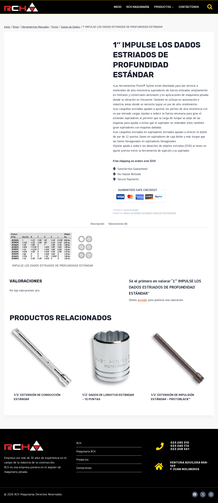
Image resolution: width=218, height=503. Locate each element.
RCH (78, 443)
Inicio (117, 7)
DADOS (126, 213)
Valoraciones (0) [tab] (117, 223)
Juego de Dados (131, 209)
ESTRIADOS (147, 213)
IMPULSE (157, 213)
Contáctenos (189, 7)
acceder (142, 300)
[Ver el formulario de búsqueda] (210, 7)
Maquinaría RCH (86, 451)
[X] (203, 494)
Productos (82, 459)
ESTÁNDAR (136, 213)
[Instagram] (211, 494)
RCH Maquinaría (137, 7)
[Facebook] (195, 494)
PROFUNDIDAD (169, 213)
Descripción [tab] (97, 223)
